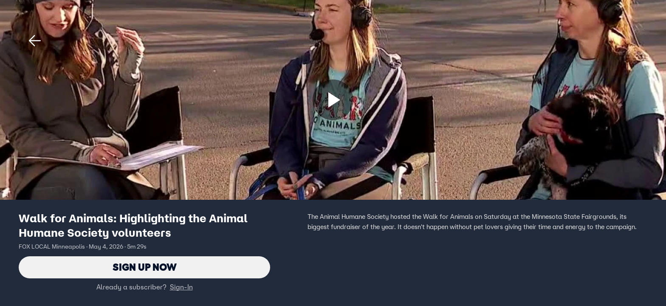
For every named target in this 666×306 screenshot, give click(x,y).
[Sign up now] (333, 99)
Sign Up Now (145, 267)
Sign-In (181, 287)
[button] (35, 41)
